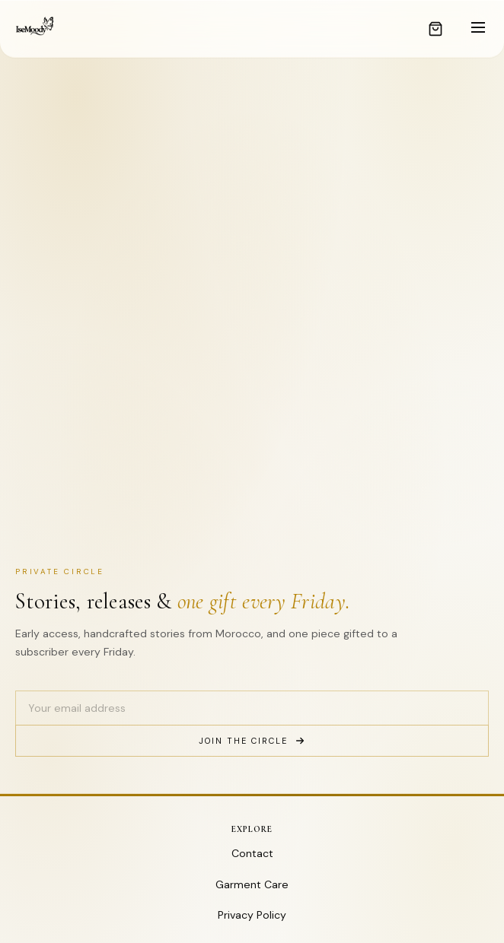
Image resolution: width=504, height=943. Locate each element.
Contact (252, 853)
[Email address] (252, 708)
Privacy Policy (252, 915)
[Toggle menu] (478, 28)
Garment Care (252, 884)
